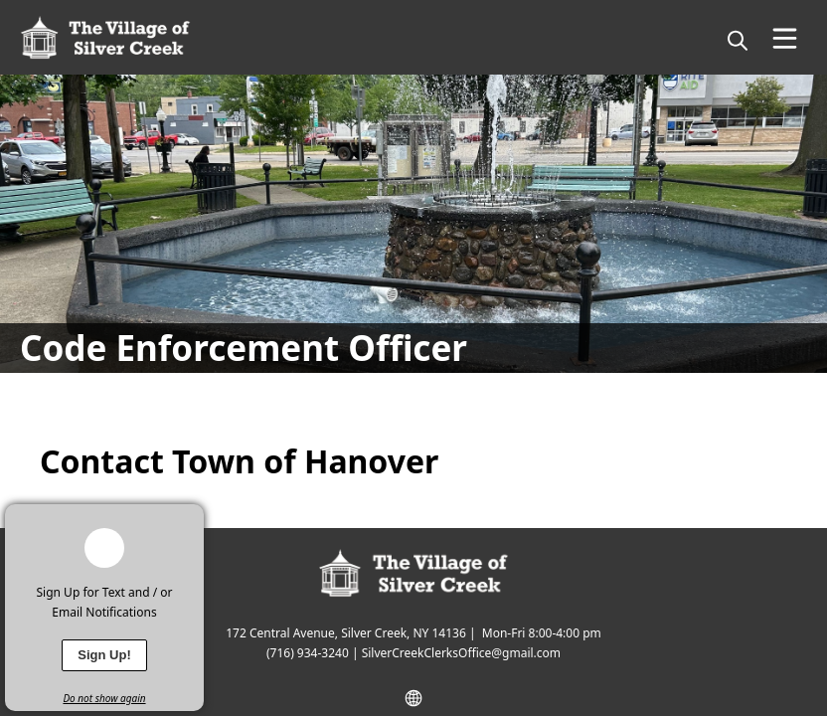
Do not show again (104, 698)
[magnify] (737, 40)
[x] (189, 519)
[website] (413, 698)
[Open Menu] (784, 38)
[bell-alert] (104, 548)
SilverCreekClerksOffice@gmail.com (461, 652)
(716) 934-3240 (307, 652)
